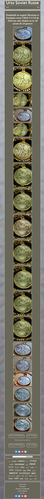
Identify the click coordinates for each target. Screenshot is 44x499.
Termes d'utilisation (22, 491)
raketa (10, 478)
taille (27, 461)
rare (16, 478)
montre (13, 473)
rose (29, 470)
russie (26, 478)
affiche (35, 476)
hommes (31, 479)
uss (36, 467)
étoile (26, 476)
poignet (18, 476)
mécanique (19, 464)
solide (27, 464)
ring (24, 470)
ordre (11, 464)
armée (22, 467)
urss (11, 469)
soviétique (24, 473)
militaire (21, 461)
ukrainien (34, 470)
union (31, 476)
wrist (35, 478)
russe (32, 463)
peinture (17, 467)
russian (14, 461)
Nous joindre (23, 486)
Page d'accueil (22, 484)
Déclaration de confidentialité (22, 488)
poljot (21, 478)
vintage (33, 460)
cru (22, 476)
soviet (10, 467)
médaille (27, 467)
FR (23, 493)
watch (9, 461)
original (18, 470)
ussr (34, 473)
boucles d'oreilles (11, 476)
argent (32, 467)
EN (21, 493)
